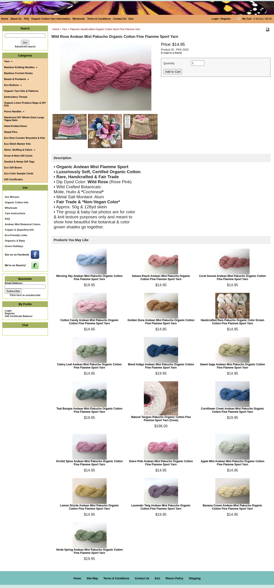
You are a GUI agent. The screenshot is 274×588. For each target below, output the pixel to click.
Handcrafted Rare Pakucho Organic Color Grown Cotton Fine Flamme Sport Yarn (232, 322)
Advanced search (25, 46)
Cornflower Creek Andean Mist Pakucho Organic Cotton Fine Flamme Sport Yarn (232, 410)
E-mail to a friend (171, 52)
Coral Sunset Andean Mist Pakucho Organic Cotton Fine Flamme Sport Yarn (232, 277)
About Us (16, 18)
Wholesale (78, 18)
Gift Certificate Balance (18, 316)
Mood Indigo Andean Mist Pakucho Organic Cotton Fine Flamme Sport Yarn (161, 366)
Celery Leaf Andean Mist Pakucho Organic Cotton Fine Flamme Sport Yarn (89, 366)
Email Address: (14, 283)
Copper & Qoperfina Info (19, 229)
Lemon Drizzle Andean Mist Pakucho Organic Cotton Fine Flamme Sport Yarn (89, 507)
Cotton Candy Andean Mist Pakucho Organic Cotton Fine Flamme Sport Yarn (89, 322)
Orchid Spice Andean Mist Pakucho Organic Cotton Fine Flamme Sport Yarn (89, 463)
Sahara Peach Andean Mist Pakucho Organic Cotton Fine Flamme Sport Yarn (161, 277)
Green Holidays (14, 246)
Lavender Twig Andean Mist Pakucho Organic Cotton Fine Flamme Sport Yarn (160, 507)
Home (4, 18)
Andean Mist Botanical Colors (22, 224)
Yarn (64, 29)
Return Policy (174, 578)
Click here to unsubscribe (25, 295)
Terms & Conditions (99, 18)
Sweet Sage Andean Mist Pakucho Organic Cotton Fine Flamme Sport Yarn (232, 366)
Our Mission (12, 197)
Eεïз (131, 18)
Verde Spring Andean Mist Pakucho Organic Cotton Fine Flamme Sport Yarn (89, 551)
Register (226, 18)
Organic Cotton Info (16, 202)
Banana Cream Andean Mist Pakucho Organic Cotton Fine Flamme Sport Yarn (232, 507)
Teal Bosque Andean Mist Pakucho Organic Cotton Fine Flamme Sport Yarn (89, 410)
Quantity (169, 63)
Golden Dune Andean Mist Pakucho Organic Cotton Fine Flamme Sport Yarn (160, 322)
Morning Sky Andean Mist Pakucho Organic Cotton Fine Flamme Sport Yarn (89, 277)
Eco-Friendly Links (16, 235)
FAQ (26, 18)
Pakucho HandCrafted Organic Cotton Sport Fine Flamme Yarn (105, 29)
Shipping (194, 578)
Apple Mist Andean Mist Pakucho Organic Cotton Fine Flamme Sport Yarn (232, 463)
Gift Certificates (13, 179)
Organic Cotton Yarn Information (50, 18)
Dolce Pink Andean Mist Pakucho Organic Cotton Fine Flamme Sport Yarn (161, 463)
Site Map (92, 578)
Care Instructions (15, 213)
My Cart (246, 18)
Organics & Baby (15, 240)
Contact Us (119, 18)
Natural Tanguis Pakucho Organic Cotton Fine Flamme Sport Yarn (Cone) (161, 418)
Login (215, 18)
